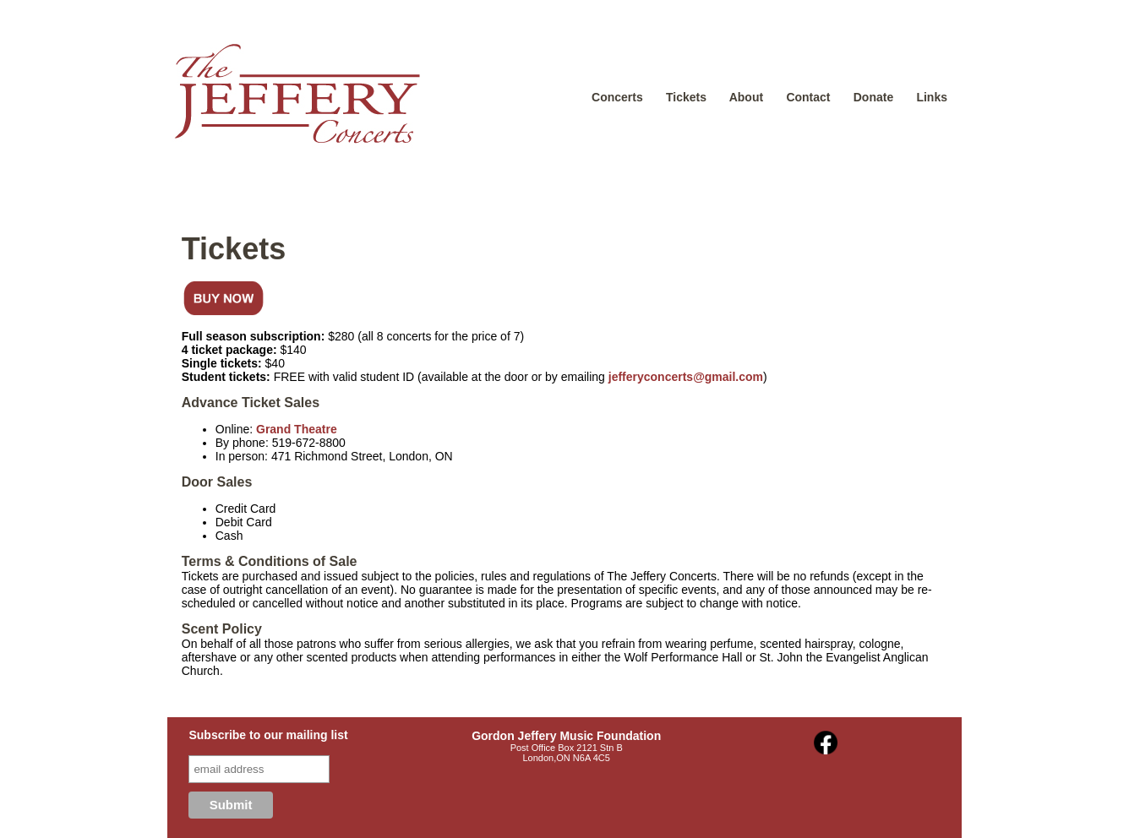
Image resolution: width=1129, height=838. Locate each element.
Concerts (617, 97)
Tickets (686, 97)
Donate (873, 97)
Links (931, 97)
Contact (808, 97)
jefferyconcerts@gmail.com (685, 377)
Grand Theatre (296, 429)
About (746, 97)
